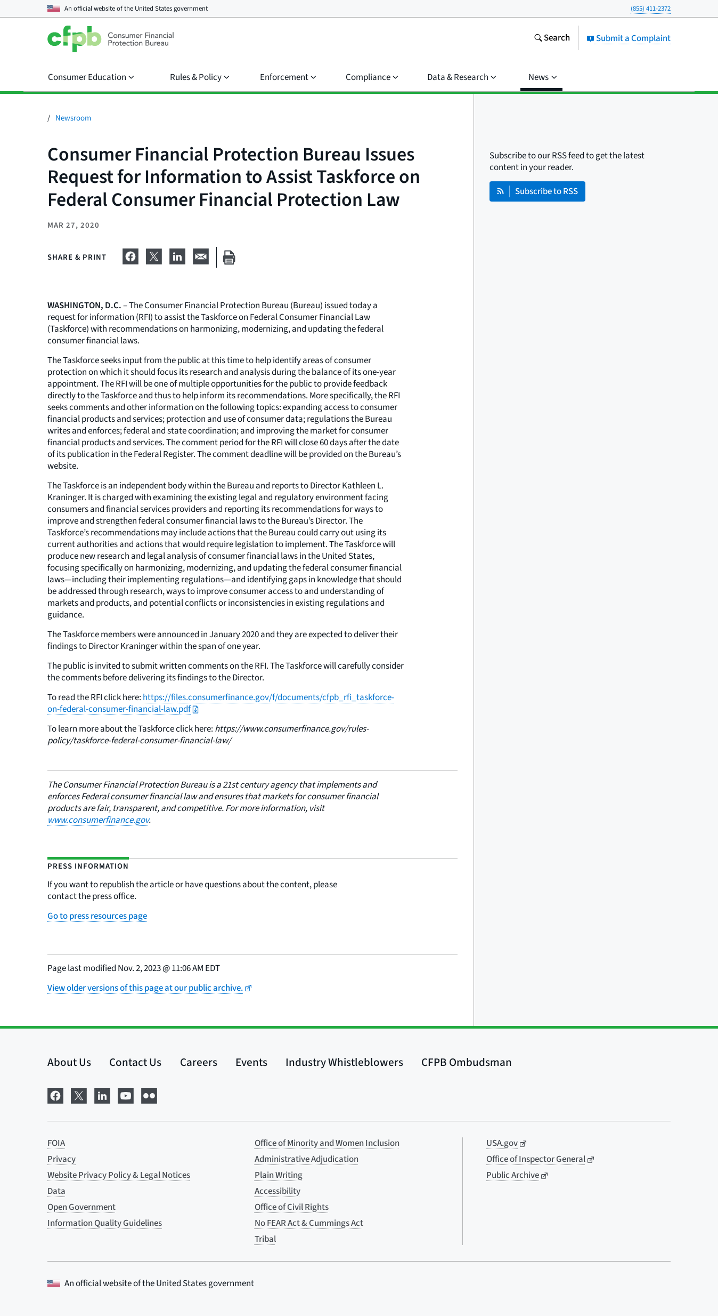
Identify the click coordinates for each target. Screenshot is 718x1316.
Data (56, 1191)
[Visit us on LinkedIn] (102, 1094)
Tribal (265, 1239)
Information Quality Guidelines (104, 1223)
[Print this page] (229, 257)
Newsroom (73, 118)
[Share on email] (201, 255)
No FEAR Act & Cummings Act (309, 1223)
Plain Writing (279, 1175)
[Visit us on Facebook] (55, 1094)
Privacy (61, 1159)
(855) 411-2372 (651, 8)
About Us (69, 1062)
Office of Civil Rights (292, 1207)
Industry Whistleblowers (344, 1062)
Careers (198, 1062)
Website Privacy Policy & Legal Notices (118, 1175)
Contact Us (135, 1062)
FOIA (56, 1143)
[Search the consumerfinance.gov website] (552, 39)
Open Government (81, 1207)
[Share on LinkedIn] (177, 255)
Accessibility (277, 1191)
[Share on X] (154, 255)
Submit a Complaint (628, 38)
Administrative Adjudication (306, 1159)
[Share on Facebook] (130, 255)
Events (251, 1062)
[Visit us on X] (79, 1094)
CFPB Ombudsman (466, 1062)
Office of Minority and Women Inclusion (327, 1143)
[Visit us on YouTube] (126, 1094)
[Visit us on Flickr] (149, 1094)
